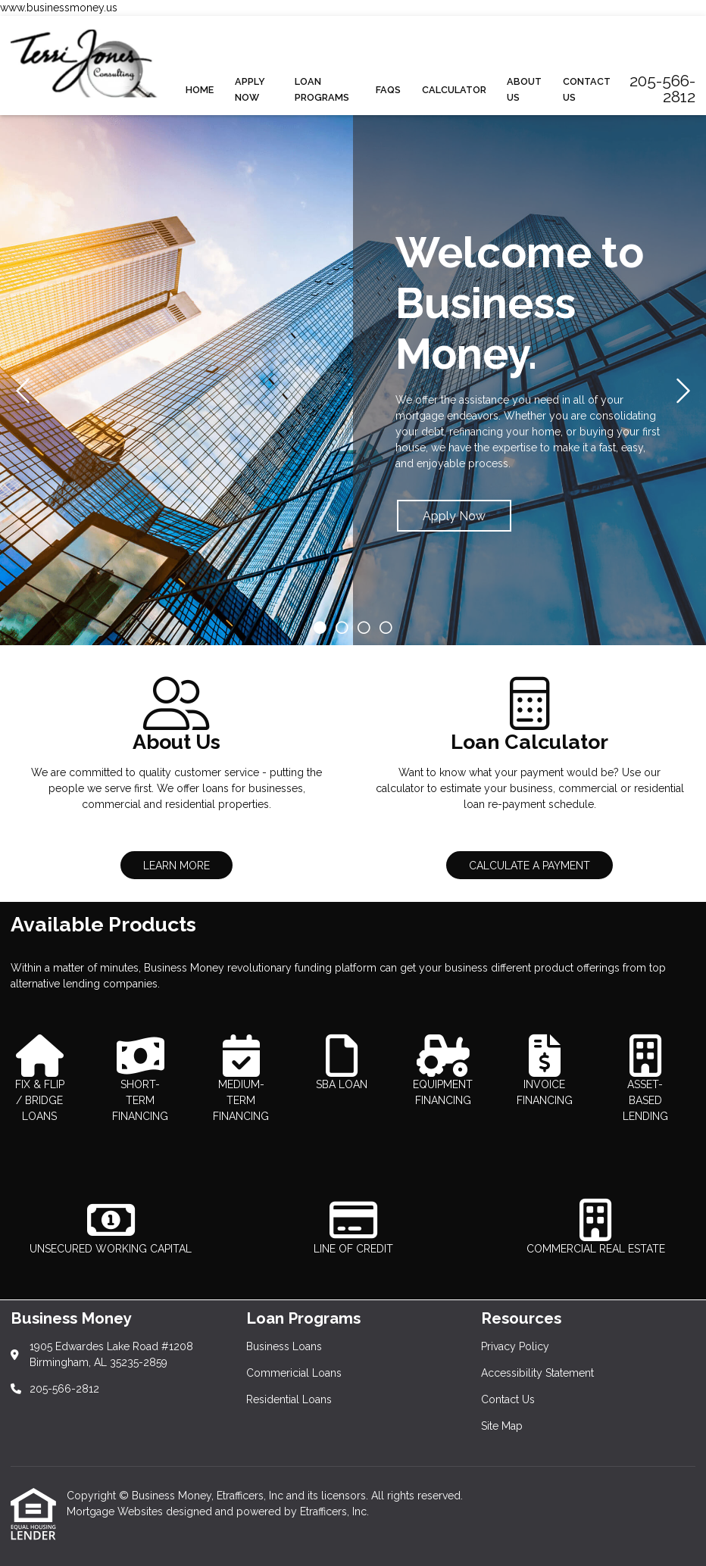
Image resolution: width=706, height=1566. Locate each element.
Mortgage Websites (116, 1511)
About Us (524, 89)
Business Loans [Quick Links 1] (284, 1346)
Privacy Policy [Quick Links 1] (515, 1346)
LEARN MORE (176, 865)
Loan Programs (322, 89)
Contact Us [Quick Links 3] (508, 1399)
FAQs (388, 89)
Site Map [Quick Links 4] (502, 1426)
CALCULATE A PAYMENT (529, 865)
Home (200, 89)
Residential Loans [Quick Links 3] (289, 1399)
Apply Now (250, 89)
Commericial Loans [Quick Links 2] (294, 1373)
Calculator (454, 89)
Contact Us (587, 89)
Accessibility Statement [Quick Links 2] (537, 1373)
